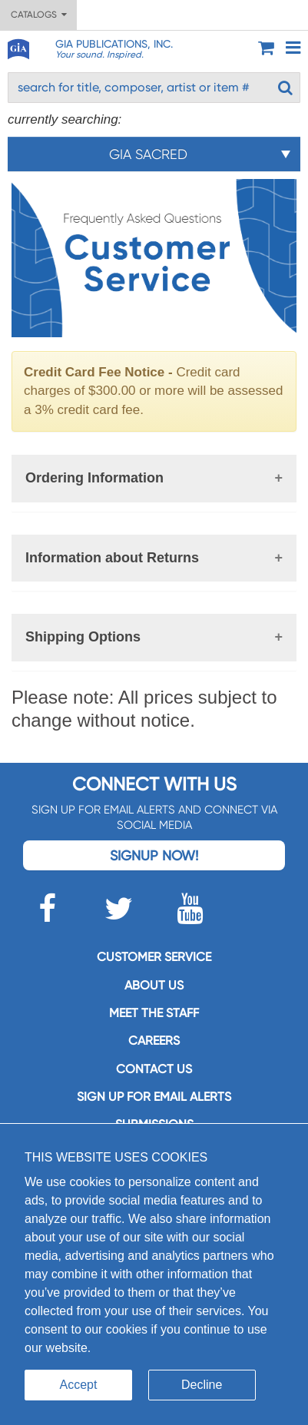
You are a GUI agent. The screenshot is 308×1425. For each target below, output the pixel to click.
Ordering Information (94, 477)
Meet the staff (154, 1013)
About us (154, 985)
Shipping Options (83, 637)
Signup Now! (154, 855)
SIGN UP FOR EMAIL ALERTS (154, 1096)
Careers (154, 1040)
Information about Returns (112, 557)
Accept (79, 1384)
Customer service (154, 956)
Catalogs (39, 14)
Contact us (154, 1069)
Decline (201, 1384)
